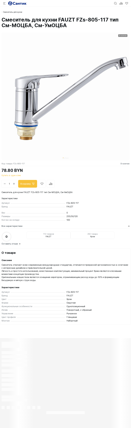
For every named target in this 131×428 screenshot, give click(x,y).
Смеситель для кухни (12, 12)
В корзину (27, 183)
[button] (63, 157)
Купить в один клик (11, 175)
